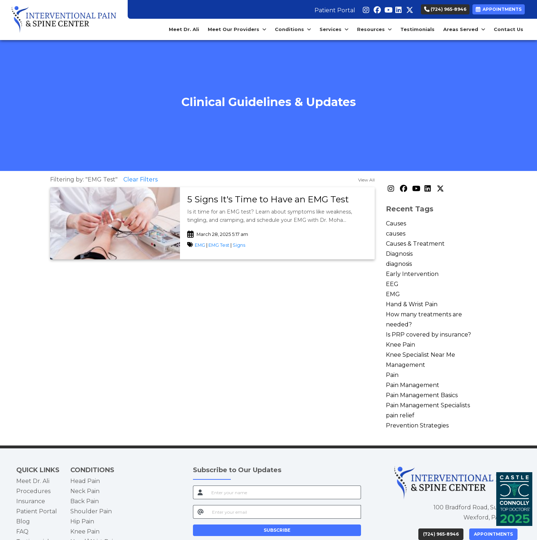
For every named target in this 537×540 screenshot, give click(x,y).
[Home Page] (64, 19)
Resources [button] (374, 29)
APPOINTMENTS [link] (498, 9)
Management (405, 364)
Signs (239, 245)
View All (366, 180)
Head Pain (85, 481)
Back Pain (84, 501)
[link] (277, 199)
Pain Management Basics (422, 395)
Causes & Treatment (415, 243)
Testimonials (417, 29)
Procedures (33, 491)
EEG (392, 284)
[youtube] (387, 8)
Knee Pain (400, 344)
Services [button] (334, 29)
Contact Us (508, 29)
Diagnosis (399, 253)
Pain (392, 375)
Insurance (30, 501)
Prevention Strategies (417, 425)
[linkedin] (398, 8)
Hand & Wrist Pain (411, 304)
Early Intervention (412, 274)
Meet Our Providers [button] (237, 29)
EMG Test (218, 245)
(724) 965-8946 (445, 9)
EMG (200, 245)
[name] (284, 492)
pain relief (400, 415)
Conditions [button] (293, 29)
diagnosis (399, 263)
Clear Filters (140, 179)
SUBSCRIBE (277, 530)
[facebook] (376, 8)
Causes (396, 223)
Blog (23, 521)
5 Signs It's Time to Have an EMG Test (268, 199)
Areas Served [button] (464, 29)
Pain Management (412, 385)
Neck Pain (85, 491)
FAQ (22, 531)
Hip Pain (82, 521)
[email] (284, 512)
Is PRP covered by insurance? (428, 334)
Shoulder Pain (91, 511)
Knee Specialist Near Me (420, 354)
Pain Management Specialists (428, 405)
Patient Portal (334, 10)
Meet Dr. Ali (184, 29)
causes (395, 233)
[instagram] (365, 8)
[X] (408, 8)
